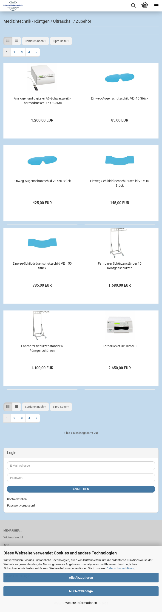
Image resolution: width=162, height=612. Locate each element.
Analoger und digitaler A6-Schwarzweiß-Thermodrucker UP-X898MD (42, 101)
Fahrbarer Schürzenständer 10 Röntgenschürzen (120, 266)
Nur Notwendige (81, 591)
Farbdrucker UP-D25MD (119, 346)
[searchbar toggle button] (133, 5)
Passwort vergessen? (21, 505)
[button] (7, 41)
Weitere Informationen (81, 603)
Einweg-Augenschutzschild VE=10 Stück (119, 98)
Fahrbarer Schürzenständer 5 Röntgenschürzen (42, 348)
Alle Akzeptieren (81, 577)
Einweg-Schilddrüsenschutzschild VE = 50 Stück (42, 266)
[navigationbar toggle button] (156, 5)
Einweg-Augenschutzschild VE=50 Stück (42, 181)
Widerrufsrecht (13, 537)
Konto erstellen (17, 499)
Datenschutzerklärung (120, 568)
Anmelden (81, 489)
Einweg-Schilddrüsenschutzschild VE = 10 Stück (119, 183)
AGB (6, 545)
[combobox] (35, 41)
